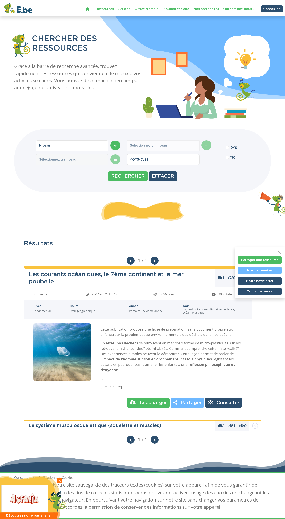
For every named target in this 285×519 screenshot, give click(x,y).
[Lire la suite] (111, 386)
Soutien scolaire (176, 8)
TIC (232, 157)
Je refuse (42, 485)
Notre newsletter (259, 280)
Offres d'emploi (147, 8)
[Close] (279, 252)
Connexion (272, 8)
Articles (124, 8)
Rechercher (128, 176)
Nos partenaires (206, 8)
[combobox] (72, 145)
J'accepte (23, 485)
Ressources (105, 8)
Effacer (163, 176)
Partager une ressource (259, 259)
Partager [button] (187, 402)
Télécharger (148, 402)
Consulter (223, 402)
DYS (233, 147)
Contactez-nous (260, 291)
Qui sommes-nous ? (239, 8)
